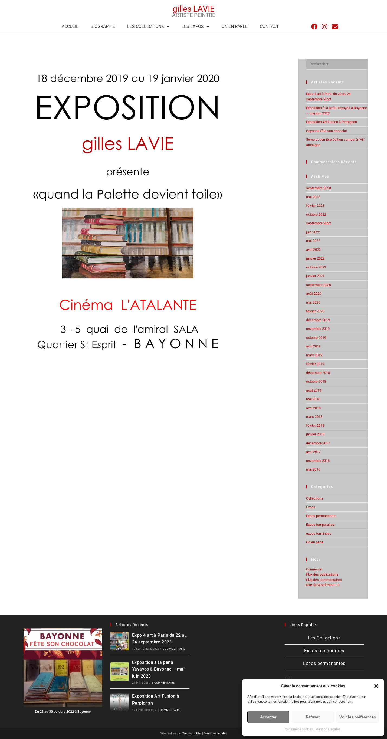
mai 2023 (313, 197)
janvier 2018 (315, 434)
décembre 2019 (318, 320)
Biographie (103, 26)
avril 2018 (313, 408)
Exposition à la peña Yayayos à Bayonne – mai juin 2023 (158, 669)
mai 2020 (313, 302)
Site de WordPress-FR (323, 585)
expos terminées (319, 533)
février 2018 (315, 425)
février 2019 (315, 364)
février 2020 (315, 311)
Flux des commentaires (324, 580)
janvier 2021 (315, 276)
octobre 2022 (316, 214)
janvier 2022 (315, 258)
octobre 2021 (316, 267)
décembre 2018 (318, 373)
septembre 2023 (318, 188)
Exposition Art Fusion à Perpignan (331, 122)
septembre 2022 (318, 223)
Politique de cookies (298, 729)
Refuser (313, 717)
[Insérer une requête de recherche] (337, 64)
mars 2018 (314, 417)
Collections (314, 498)
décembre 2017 (318, 443)
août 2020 (313, 293)
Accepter (268, 717)
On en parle (234, 26)
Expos (310, 507)
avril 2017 (313, 452)
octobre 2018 (316, 381)
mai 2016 (313, 469)
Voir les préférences (357, 717)
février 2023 (315, 205)
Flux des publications (322, 574)
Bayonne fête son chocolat (326, 131)
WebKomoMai (191, 733)
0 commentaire (174, 648)
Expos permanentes (321, 516)
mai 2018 (313, 399)
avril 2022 (313, 250)
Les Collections (148, 26)
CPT (289, 678)
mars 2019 (314, 355)
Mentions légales (328, 729)
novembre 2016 (318, 461)
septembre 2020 (318, 285)
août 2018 (313, 390)
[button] (376, 686)
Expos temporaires (320, 525)
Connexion (314, 569)
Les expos (195, 26)
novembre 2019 (318, 329)
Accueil (70, 26)
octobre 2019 (316, 338)
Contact (269, 26)
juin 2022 (313, 232)
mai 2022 (313, 241)
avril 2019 (313, 346)
